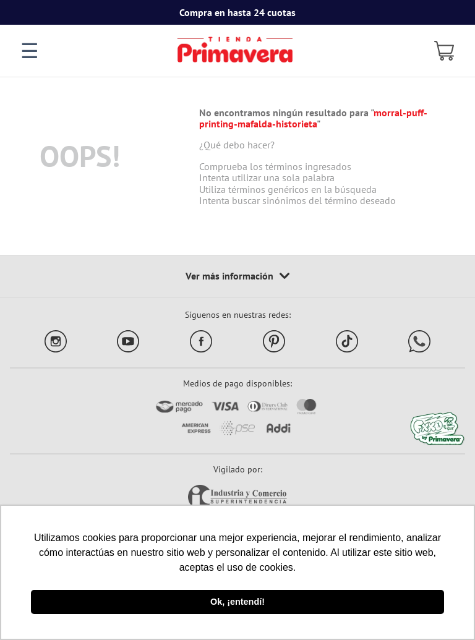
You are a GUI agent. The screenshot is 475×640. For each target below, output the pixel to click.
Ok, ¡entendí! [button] (237, 602)
